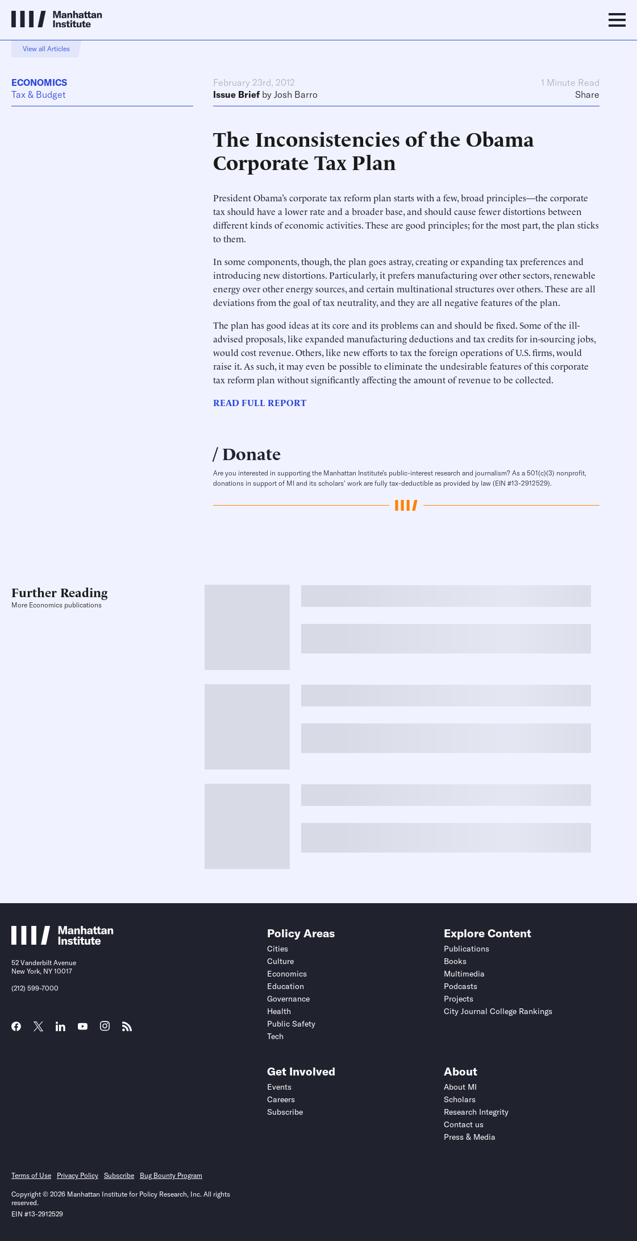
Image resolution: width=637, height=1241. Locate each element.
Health (279, 1011)
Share (587, 94)
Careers (281, 1099)
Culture (280, 961)
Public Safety (291, 1024)
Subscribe (285, 1112)
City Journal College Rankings (498, 1011)
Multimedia (464, 974)
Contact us (464, 1124)
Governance (288, 999)
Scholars (460, 1099)
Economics (39, 82)
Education (285, 986)
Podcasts (460, 986)
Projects (458, 999)
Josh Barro (296, 94)
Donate (251, 452)
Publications (466, 949)
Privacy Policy (77, 1175)
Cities (277, 949)
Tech (275, 1036)
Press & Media (470, 1137)
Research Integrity (476, 1112)
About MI (460, 1087)
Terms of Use (31, 1175)
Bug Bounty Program (171, 1175)
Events (279, 1087)
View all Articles (46, 48)
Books (455, 961)
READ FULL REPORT (259, 402)
